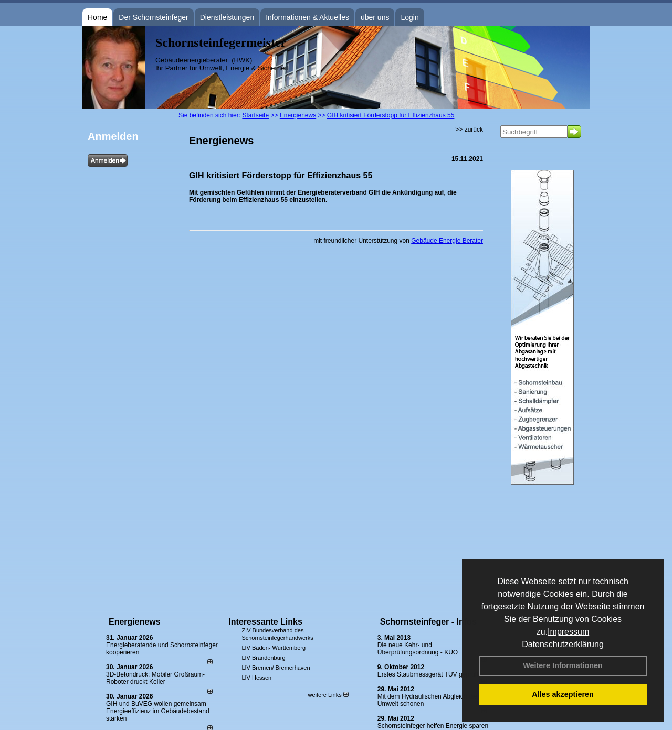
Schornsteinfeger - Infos (428, 621)
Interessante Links (265, 621)
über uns (375, 17)
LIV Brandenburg (263, 657)
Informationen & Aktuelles (307, 17)
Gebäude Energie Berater (447, 240)
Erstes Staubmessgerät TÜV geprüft (428, 674)
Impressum (568, 631)
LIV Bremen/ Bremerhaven (276, 667)
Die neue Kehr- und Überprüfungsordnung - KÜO (417, 648)
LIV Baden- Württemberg (274, 648)
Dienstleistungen (227, 17)
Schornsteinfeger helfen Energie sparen (432, 725)
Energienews (135, 621)
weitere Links (328, 695)
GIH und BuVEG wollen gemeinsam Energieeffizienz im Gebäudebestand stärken (157, 711)
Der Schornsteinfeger (153, 17)
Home (97, 17)
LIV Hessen (256, 677)
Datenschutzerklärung (563, 644)
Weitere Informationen (563, 665)
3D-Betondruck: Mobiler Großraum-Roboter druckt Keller (155, 678)
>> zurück (469, 129)
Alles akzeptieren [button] (563, 694)
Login (409, 17)
